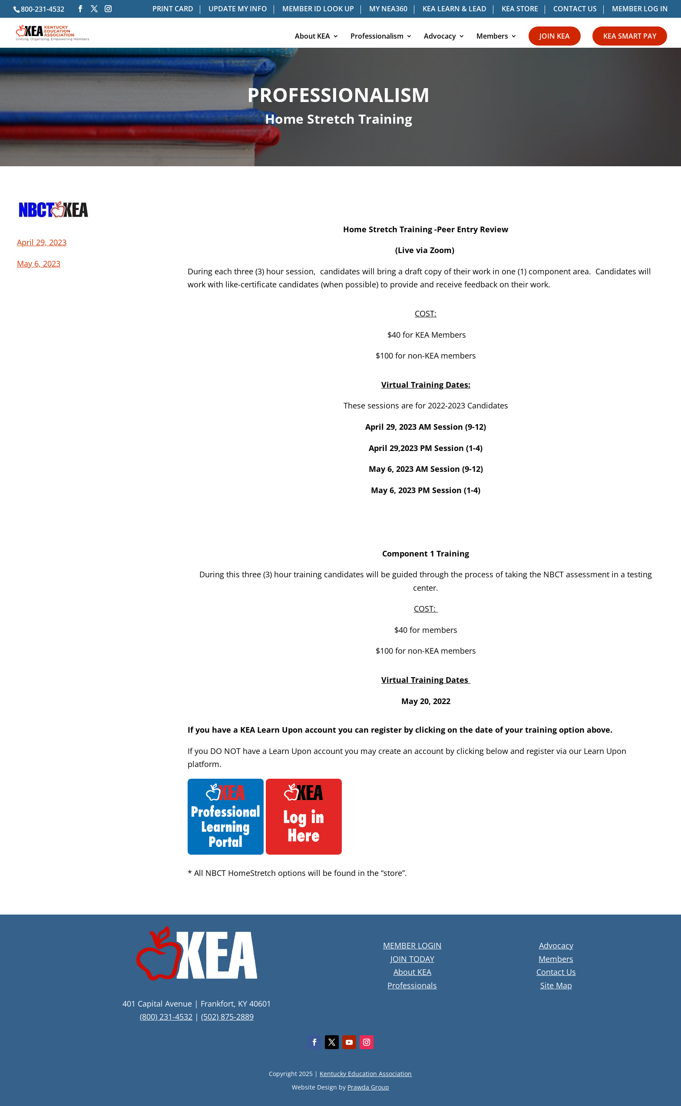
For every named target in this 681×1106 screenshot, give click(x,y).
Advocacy (440, 37)
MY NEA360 (388, 9)
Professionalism (376, 37)
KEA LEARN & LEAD (454, 9)
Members (492, 37)
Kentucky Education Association (366, 1074)
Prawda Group (368, 1087)
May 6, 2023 (38, 263)
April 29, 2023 (41, 242)
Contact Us (556, 972)
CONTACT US (575, 9)
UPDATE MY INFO (237, 9)
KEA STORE (520, 9)
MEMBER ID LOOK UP (318, 9)
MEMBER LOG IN (640, 9)
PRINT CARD (172, 9)
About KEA (312, 37)
